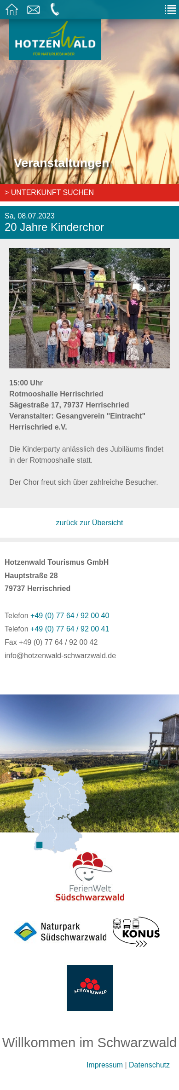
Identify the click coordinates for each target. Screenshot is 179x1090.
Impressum (105, 1065)
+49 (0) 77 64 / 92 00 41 (69, 629)
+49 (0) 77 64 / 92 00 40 (69, 616)
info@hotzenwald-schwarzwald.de (60, 656)
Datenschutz (149, 1065)
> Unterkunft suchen (49, 192)
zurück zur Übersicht (89, 523)
